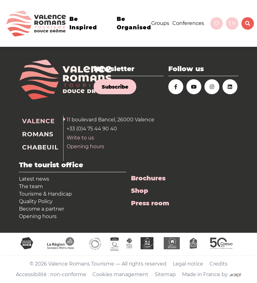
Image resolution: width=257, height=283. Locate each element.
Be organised (134, 23)
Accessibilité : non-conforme (51, 274)
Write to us (80, 138)
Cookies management (120, 274)
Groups (160, 23)
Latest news (34, 179)
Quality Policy (36, 201)
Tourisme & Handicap (45, 194)
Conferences (188, 23)
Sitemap (165, 274)
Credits (218, 264)
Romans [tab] (38, 134)
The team (31, 186)
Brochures (148, 178)
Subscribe (115, 87)
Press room (150, 203)
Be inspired (83, 23)
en (232, 23)
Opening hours (85, 146)
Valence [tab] (38, 121)
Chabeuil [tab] (40, 147)
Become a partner (41, 209)
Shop (139, 190)
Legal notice (188, 264)
